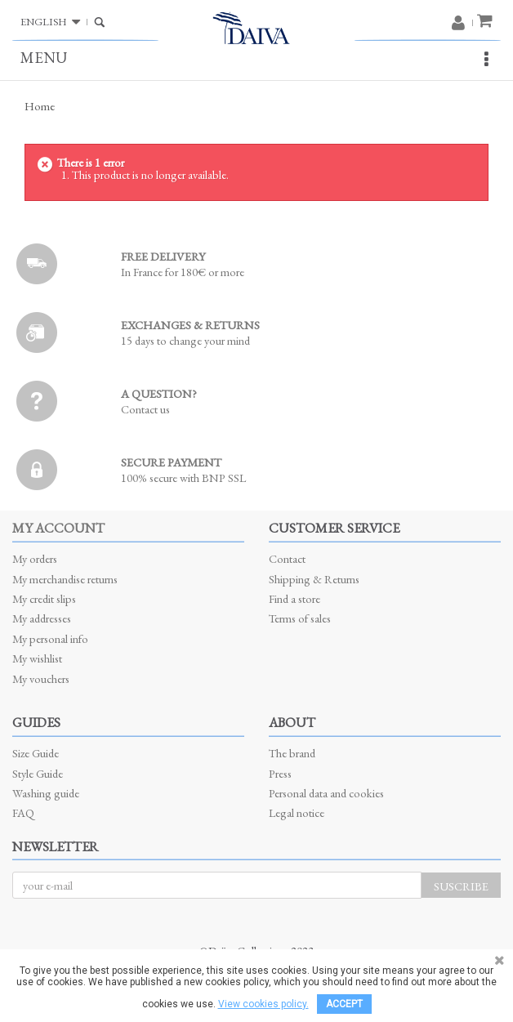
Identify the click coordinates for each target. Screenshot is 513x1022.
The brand (292, 753)
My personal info (50, 638)
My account (58, 528)
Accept (344, 1004)
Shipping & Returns (314, 579)
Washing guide (45, 793)
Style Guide (37, 773)
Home (40, 106)
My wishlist (37, 658)
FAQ (23, 812)
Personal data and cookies (326, 793)
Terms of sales (300, 618)
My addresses (41, 618)
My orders (34, 558)
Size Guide (35, 753)
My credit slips (44, 598)
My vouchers (40, 678)
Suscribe (461, 886)
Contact (287, 558)
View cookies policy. (263, 1004)
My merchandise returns (65, 579)
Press (280, 773)
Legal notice (296, 812)
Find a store (294, 598)
